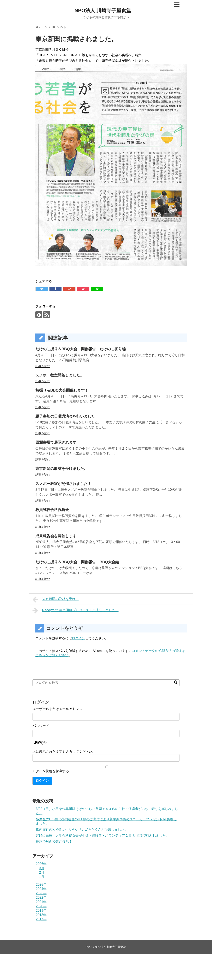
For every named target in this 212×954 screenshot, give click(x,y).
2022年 (41, 897)
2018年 (41, 915)
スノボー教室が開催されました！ (63, 484)
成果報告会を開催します (55, 536)
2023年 (41, 893)
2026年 (41, 864)
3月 (41, 868)
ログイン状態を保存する (51, 771)
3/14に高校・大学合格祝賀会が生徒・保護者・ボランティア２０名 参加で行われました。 (102, 835)
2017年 (41, 919)
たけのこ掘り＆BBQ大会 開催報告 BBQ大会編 (77, 562)
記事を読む (42, 366)
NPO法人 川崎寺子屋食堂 (103, 10)
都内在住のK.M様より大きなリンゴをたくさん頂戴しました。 (82, 829)
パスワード (41, 726)
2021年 (41, 902)
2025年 (41, 884)
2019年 (41, 910)
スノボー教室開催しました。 (59, 375)
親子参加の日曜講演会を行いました (65, 416)
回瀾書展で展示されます (55, 442)
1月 (41, 877)
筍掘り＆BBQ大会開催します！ (61, 390)
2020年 (41, 906)
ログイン (78, 638)
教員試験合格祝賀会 (52, 510)
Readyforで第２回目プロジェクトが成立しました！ (76, 610)
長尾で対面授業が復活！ (54, 841)
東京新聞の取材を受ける (56, 599)
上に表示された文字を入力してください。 (64, 751)
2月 (41, 872)
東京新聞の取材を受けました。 (61, 469)
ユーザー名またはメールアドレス (57, 709)
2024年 (41, 889)
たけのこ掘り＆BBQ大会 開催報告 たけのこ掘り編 (80, 349)
